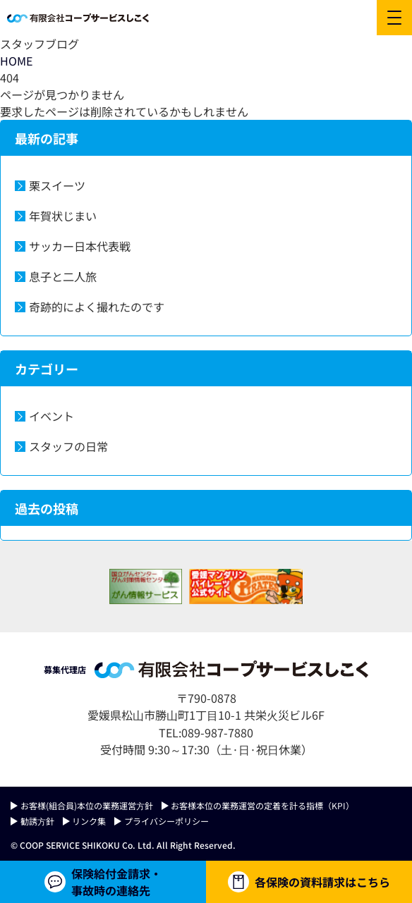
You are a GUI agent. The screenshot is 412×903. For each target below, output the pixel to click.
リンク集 (89, 821)
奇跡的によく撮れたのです (96, 306)
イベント (51, 415)
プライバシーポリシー (166, 821)
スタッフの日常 (68, 446)
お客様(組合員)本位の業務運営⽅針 (86, 805)
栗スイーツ (57, 185)
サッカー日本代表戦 (80, 246)
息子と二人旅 (63, 276)
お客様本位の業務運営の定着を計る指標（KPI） (262, 805)
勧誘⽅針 (37, 821)
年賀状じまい (63, 215)
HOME (16, 60)
